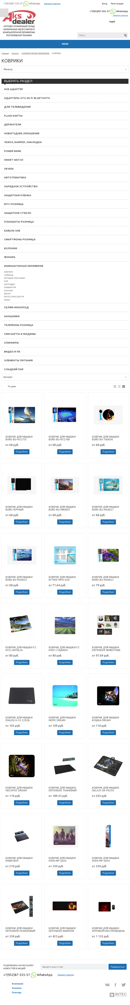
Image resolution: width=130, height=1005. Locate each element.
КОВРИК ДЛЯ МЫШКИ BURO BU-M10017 (105, 508)
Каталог (15, 53)
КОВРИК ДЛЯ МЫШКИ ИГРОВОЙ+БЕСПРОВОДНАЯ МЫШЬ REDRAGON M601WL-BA (108, 929)
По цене (12, 386)
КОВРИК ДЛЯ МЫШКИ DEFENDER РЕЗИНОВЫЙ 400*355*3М (20, 929)
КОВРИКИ (8, 272)
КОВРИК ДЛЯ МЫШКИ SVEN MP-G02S (62, 859)
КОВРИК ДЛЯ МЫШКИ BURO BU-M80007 (62, 508)
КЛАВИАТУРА (10, 287)
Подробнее (22, 451)
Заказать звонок (52, 4)
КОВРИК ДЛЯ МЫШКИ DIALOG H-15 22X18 (18, 718)
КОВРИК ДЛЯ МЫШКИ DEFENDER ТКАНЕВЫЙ (63, 789)
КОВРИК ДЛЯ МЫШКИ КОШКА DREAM (105, 718)
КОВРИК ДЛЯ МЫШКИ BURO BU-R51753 (18, 438)
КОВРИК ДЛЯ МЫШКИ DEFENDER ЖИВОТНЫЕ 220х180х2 (106, 648)
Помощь (16, 992)
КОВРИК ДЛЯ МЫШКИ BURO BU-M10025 (18, 578)
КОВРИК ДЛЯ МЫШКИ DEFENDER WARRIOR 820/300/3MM (62, 929)
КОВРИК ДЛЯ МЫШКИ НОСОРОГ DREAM (18, 789)
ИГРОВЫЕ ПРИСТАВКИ (14, 278)
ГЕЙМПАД (8, 275)
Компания (17, 983)
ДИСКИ (7, 294)
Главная (5, 53)
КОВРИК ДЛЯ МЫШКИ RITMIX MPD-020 (62, 578)
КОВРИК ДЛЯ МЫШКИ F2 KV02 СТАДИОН (64, 648)
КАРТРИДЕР (9, 284)
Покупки (16, 988)
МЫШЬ (7, 300)
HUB (6, 281)
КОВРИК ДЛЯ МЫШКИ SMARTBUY (18, 859)
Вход (104, 4)
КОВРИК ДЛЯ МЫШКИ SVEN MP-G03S (105, 859)
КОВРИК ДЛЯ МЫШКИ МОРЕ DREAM (62, 718)
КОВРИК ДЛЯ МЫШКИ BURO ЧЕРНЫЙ (18, 508)
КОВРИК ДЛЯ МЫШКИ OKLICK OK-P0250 (105, 789)
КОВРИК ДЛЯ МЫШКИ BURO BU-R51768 (62, 438)
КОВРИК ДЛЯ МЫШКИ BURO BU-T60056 (105, 438)
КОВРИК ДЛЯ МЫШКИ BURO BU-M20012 (105, 578)
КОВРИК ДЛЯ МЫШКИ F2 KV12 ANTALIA (20, 648)
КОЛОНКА (8, 291)
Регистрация (117, 4)
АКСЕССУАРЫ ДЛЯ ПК (14, 297)
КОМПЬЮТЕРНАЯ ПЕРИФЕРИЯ (35, 53)
